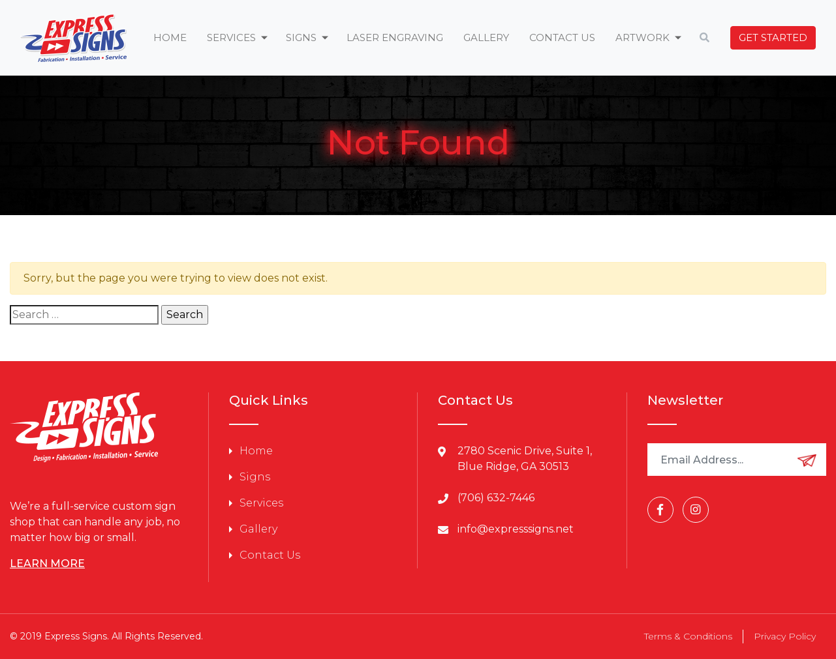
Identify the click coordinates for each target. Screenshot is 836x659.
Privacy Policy (785, 636)
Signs (255, 477)
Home (170, 37)
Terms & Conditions (688, 636)
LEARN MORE (47, 563)
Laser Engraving (395, 37)
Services (261, 503)
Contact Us (562, 37)
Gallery (486, 37)
